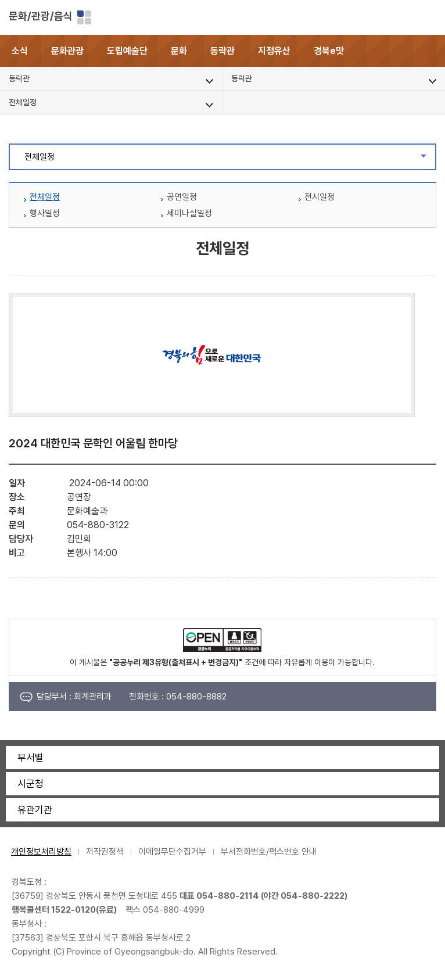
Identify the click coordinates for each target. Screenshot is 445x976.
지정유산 (274, 50)
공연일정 (182, 197)
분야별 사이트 (84, 17)
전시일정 (319, 197)
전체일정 (229, 160)
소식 (20, 50)
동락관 (222, 50)
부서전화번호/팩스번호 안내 (269, 851)
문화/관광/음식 (41, 16)
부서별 (30, 757)
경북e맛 (329, 50)
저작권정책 (105, 851)
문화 (179, 50)
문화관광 (67, 50)
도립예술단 (127, 50)
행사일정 (45, 213)
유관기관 (34, 810)
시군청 (30, 784)
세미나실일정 (189, 213)
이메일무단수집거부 (172, 851)
